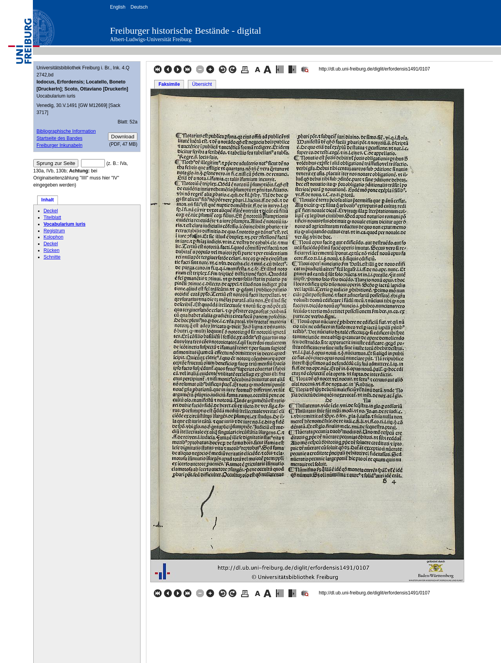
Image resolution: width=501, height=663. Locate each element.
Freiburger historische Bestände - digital (185, 30)
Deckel (50, 211)
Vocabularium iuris (64, 224)
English (117, 7)
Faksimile (169, 84)
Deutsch (139, 7)
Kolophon (53, 237)
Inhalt (47, 200)
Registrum (54, 231)
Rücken (51, 250)
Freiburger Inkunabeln (59, 145)
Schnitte (51, 257)
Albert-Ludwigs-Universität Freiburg (150, 39)
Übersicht (202, 84)
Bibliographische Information (66, 131)
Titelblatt (52, 217)
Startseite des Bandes (59, 138)
